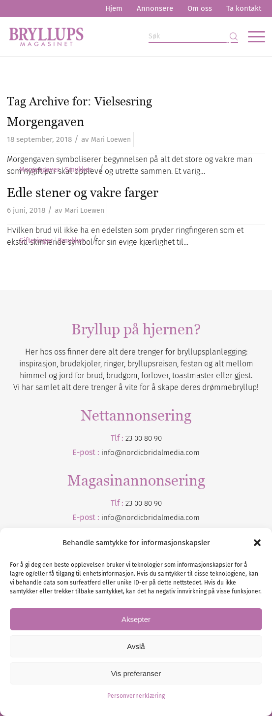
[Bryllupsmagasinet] (110, 36)
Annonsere (155, 8)
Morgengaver (39, 169)
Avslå (136, 646)
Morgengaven (45, 121)
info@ (111, 517)
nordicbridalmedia (153, 517)
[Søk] (193, 37)
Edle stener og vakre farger (82, 192)
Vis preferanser (136, 673)
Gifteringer (36, 240)
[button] (257, 543)
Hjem (113, 8)
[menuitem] (114, 8)
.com (192, 517)
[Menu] (251, 36)
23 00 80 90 (143, 438)
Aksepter (136, 619)
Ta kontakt (243, 8)
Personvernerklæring (136, 695)
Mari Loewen (111, 139)
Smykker (78, 169)
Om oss (199, 8)
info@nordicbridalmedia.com (150, 452)
